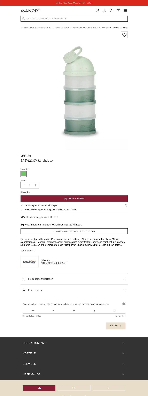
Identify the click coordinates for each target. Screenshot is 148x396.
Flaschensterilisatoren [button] (113, 28)
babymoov (46, 260)
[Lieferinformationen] (126, 205)
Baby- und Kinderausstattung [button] (37, 28)
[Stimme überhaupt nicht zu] (33, 310)
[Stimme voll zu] (115, 310)
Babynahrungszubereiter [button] (84, 28)
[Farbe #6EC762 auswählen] (23, 173)
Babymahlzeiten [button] (62, 28)
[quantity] (30, 185)
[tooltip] (123, 303)
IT (109, 388)
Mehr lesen (28, 250)
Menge (23, 180)
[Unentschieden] (74, 310)
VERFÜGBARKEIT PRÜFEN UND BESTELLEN (74, 231)
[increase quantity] (36, 185)
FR (74, 388)
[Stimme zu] (94, 310)
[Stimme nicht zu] (53, 310)
